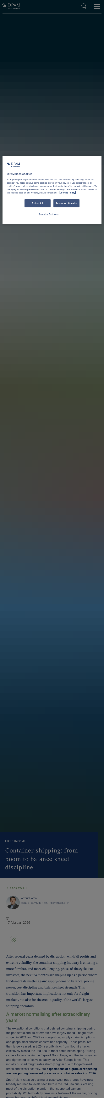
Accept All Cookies (66, 203)
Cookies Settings (48, 214)
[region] (52, 190)
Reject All (37, 203)
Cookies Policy (67, 193)
